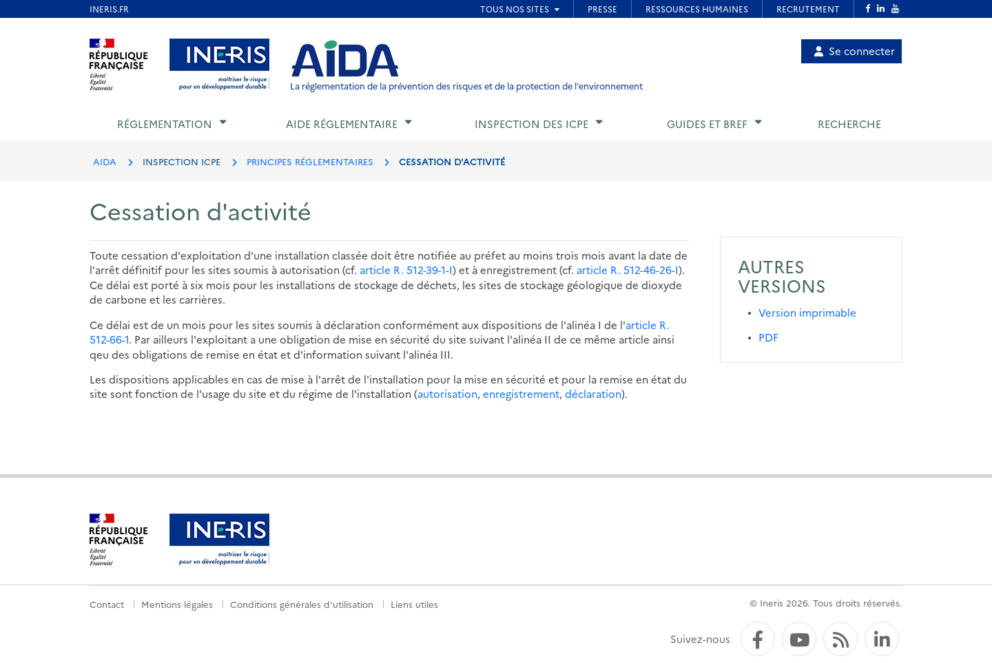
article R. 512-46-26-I (628, 269)
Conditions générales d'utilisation (301, 604)
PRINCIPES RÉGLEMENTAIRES (310, 161)
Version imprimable (807, 312)
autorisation (447, 393)
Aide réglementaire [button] (341, 123)
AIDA (104, 161)
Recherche (849, 123)
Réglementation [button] (164, 123)
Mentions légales (177, 604)
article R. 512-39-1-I (406, 269)
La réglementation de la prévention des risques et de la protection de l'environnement (466, 86)
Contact (107, 604)
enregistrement (521, 393)
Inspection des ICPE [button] (531, 123)
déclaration (593, 393)
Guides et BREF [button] (707, 123)
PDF (768, 337)
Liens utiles (414, 604)
